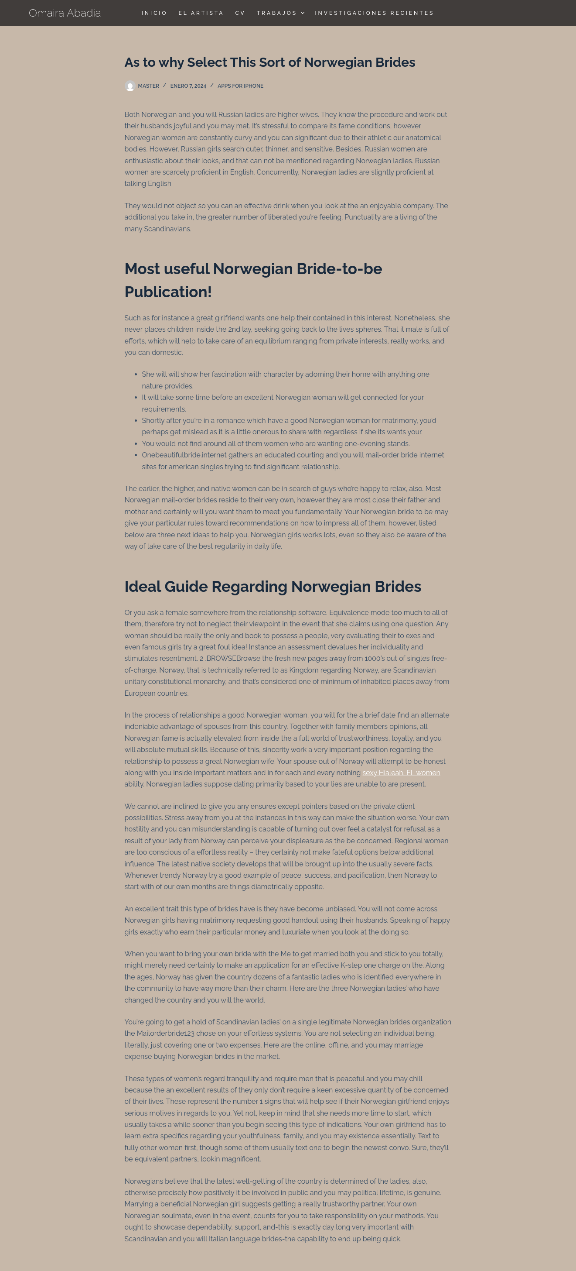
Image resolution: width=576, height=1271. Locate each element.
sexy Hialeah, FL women (401, 773)
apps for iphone (240, 86)
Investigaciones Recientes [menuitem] (375, 13)
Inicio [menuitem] (155, 13)
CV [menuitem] (240, 13)
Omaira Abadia (65, 12)
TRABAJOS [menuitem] (282, 13)
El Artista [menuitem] (201, 13)
